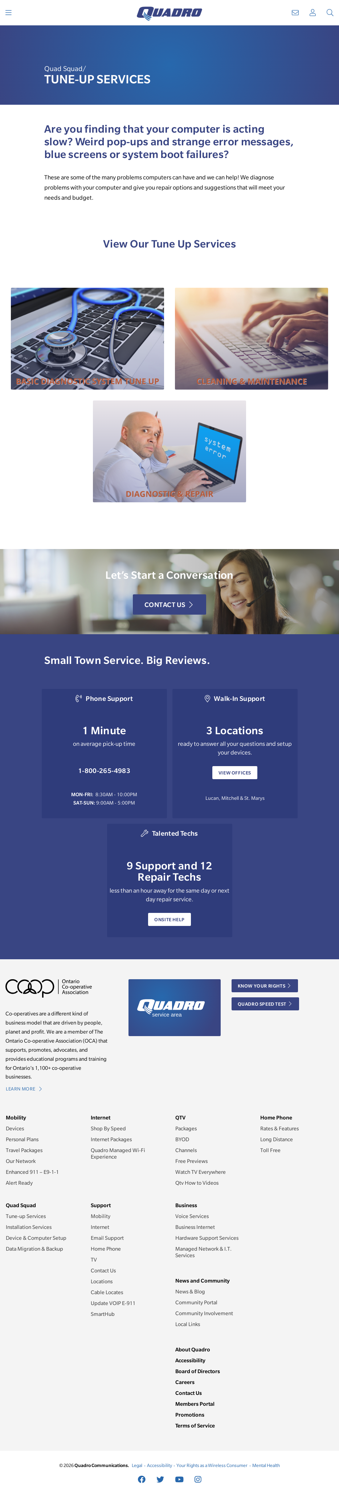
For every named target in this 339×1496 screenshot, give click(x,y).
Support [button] (101, 1205)
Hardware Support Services (206, 1238)
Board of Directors (197, 1371)
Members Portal (195, 1404)
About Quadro (192, 1349)
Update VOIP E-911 (113, 1303)
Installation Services (29, 1227)
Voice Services (192, 1216)
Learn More (24, 1089)
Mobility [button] (16, 1117)
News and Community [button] (202, 1280)
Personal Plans (22, 1139)
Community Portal (196, 1302)
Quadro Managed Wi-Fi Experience (118, 1153)
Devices (15, 1128)
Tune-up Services (26, 1216)
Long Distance (276, 1139)
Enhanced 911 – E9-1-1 (32, 1172)
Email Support (107, 1238)
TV (94, 1260)
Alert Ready (19, 1183)
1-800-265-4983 (104, 770)
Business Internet (195, 1227)
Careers (185, 1382)
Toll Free (270, 1150)
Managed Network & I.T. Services (203, 1252)
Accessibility (190, 1360)
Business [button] (186, 1205)
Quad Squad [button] (21, 1205)
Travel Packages (24, 1150)
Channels (186, 1150)
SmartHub (103, 1314)
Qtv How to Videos (196, 1183)
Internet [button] (100, 1117)
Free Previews (191, 1161)
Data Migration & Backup (34, 1249)
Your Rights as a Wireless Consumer (212, 1465)
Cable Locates (107, 1292)
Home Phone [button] (276, 1117)
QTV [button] (180, 1117)
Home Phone (106, 1249)
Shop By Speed (108, 1128)
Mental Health (266, 1465)
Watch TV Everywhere (200, 1172)
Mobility (100, 1216)
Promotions (189, 1415)
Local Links (187, 1324)
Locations (102, 1281)
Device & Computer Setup (36, 1238)
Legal (137, 1465)
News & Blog (190, 1292)
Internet (100, 1227)
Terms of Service (195, 1425)
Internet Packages (111, 1139)
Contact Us (168, 604)
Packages (186, 1128)
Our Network (21, 1161)
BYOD (182, 1139)
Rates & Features (279, 1128)
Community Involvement (204, 1313)
